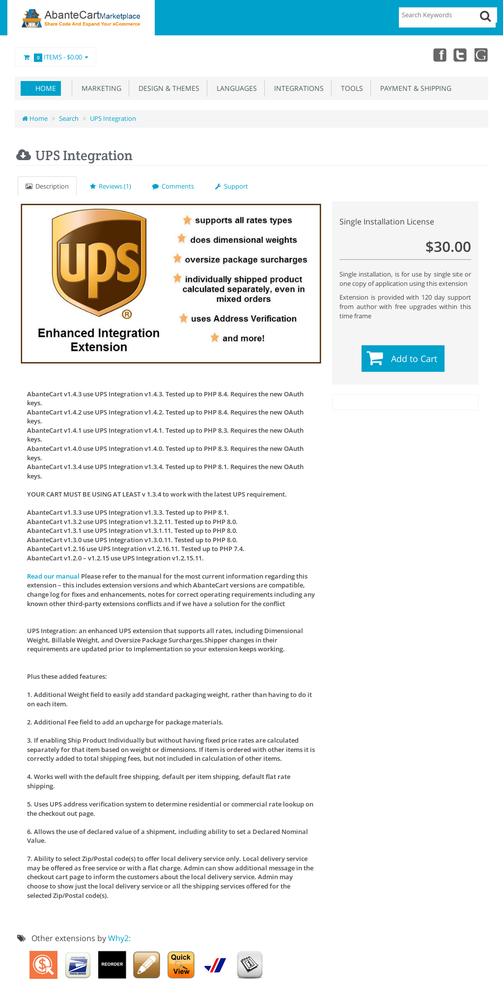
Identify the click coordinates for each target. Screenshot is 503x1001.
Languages (235, 88)
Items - (55, 57)
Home (45, 88)
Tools (350, 88)
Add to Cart (414, 358)
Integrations (297, 88)
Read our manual (53, 576)
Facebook (438, 54)
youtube (481, 54)
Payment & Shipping (413, 88)
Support (231, 186)
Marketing (99, 88)
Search (69, 118)
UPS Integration (113, 118)
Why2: (119, 938)
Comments (173, 186)
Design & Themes (167, 88)
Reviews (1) (110, 186)
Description (47, 186)
